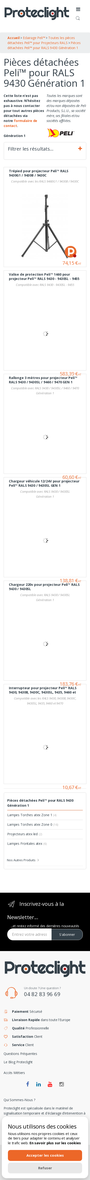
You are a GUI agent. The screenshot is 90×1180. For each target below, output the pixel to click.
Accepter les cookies (45, 1155)
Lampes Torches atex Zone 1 (32, 815)
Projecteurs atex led (24, 834)
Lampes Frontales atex (27, 843)
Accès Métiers (14, 1072)
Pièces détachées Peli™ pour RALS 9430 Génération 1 (40, 803)
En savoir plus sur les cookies (55, 1142)
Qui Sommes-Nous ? (19, 1100)
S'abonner (67, 934)
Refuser (45, 1167)
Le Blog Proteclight (18, 1062)
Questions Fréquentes (20, 1053)
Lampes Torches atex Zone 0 (32, 824)
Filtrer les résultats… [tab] (45, 149)
